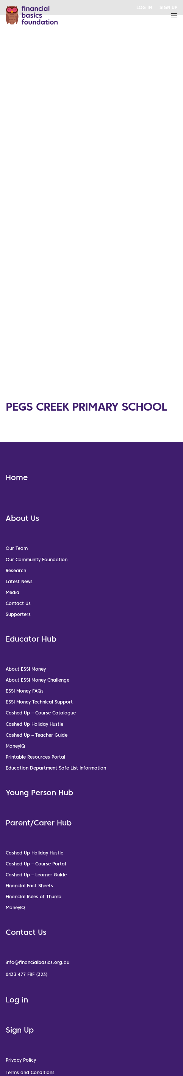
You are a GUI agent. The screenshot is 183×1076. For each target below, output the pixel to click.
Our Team (17, 548)
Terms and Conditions (30, 1072)
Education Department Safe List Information (56, 768)
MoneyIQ (15, 746)
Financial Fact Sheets (29, 885)
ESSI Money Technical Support (39, 702)
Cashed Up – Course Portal (36, 864)
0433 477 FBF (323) (27, 974)
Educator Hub (31, 638)
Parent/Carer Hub (39, 822)
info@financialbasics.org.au (37, 962)
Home (17, 477)
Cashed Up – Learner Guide (36, 874)
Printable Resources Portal (35, 757)
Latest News (19, 581)
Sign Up (20, 1029)
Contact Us (18, 603)
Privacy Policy (21, 1060)
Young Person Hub (39, 792)
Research (16, 570)
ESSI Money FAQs (25, 691)
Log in (17, 999)
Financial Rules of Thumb (33, 896)
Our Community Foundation (36, 559)
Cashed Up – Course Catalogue (41, 713)
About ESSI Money (26, 669)
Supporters (18, 614)
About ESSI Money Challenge (37, 680)
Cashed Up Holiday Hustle (34, 724)
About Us (22, 518)
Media (12, 592)
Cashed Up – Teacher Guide (36, 735)
